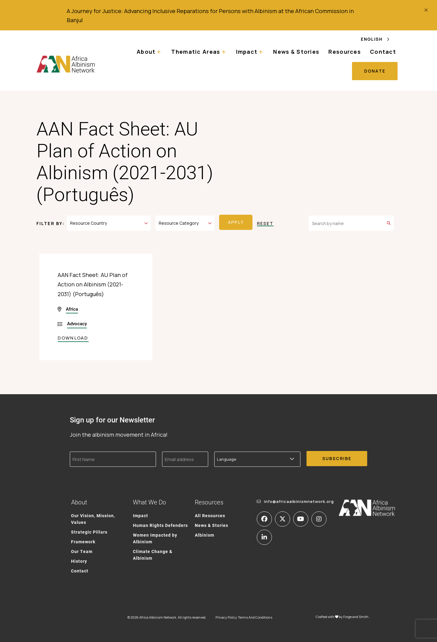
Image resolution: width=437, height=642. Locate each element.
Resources (344, 51)
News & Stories (296, 51)
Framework (83, 539)
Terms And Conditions (255, 615)
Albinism (204, 533)
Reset (265, 222)
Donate (374, 71)
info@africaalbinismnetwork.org (299, 499)
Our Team (82, 549)
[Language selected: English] (379, 39)
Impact (247, 51)
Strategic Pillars (89, 530)
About (146, 51)
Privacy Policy (226, 615)
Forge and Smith (355, 615)
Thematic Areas (195, 51)
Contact (383, 51)
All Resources (210, 513)
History (79, 559)
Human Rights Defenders (160, 523)
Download (73, 336)
